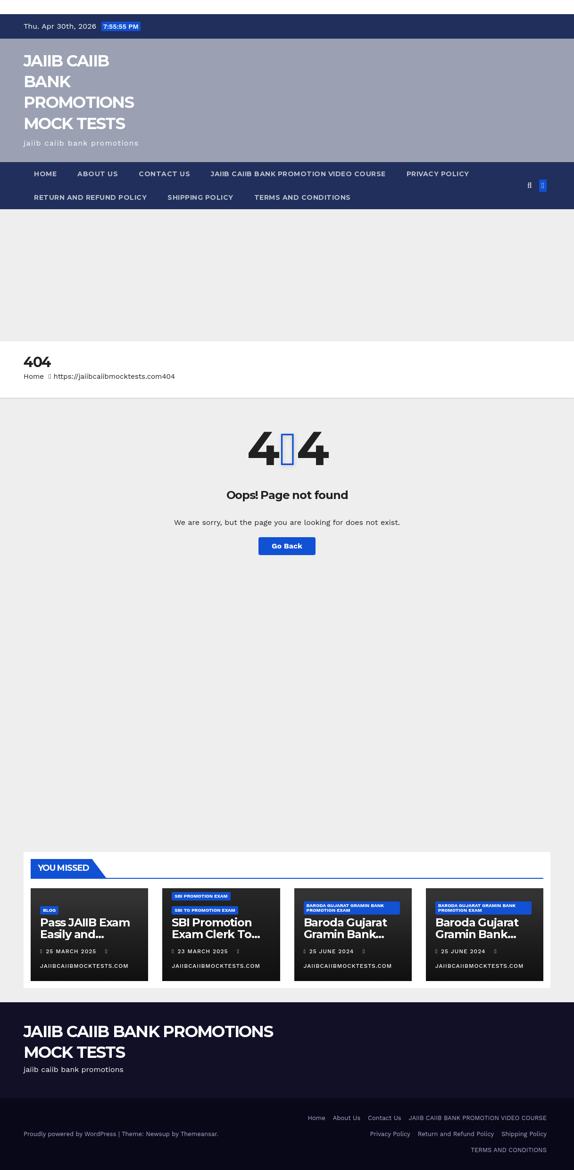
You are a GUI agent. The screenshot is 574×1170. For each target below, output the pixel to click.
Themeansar (199, 1133)
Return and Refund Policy (90, 197)
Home (45, 174)
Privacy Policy (438, 174)
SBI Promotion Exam (201, 896)
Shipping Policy (200, 197)
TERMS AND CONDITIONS (302, 197)
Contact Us (164, 174)
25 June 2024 (332, 951)
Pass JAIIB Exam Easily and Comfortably (85, 934)
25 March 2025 (72, 951)
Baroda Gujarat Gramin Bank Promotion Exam (345, 908)
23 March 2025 (204, 951)
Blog (49, 910)
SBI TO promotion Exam (205, 910)
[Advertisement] (283, 275)
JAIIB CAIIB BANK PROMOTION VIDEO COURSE (298, 174)
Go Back (287, 545)
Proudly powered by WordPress (71, 1133)
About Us (97, 174)
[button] (529, 185)
